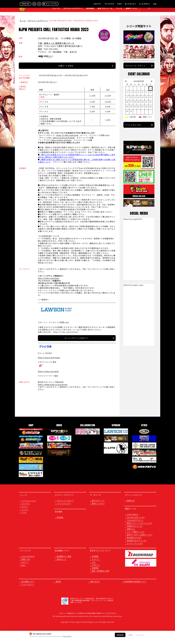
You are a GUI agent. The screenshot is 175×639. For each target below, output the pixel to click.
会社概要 (95, 556)
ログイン (25, 562)
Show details (140, 635)
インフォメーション (29, 501)
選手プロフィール (105, 11)
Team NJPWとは (28, 556)
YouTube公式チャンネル (136, 517)
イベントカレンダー (133, 125)
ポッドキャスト (130, 4)
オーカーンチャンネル (135, 543)
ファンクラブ (109, 4)
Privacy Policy (67, 636)
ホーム (23, 20)
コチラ (96, 173)
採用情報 (95, 568)
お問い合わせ (95, 581)
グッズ (24, 512)
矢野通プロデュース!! (135, 526)
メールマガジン (144, 4)
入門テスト (96, 565)
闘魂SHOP (131, 501)
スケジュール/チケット (73, 11)
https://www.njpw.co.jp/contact (53, 384)
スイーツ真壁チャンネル (136, 532)
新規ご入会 (26, 559)
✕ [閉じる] (172, 633)
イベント (25, 509)
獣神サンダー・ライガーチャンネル (140, 523)
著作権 (58, 581)
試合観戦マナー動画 (64, 556)
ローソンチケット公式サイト (77, 338)
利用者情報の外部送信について (135, 581)
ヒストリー (96, 559)
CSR (154, 4)
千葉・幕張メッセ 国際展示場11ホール (56, 43)
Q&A (23, 565)
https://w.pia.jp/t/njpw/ (64, 137)
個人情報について (28, 581)
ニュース (56, 11)
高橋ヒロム (131, 529)
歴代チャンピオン (98, 503)
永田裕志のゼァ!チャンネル (137, 541)
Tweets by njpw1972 (132, 219)
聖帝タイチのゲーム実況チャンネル (140, 535)
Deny (130, 635)
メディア (25, 506)
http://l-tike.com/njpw (48, 278)
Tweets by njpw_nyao (133, 285)
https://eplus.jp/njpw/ (61, 140)
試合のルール (61, 559)
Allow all (120, 635)
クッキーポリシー (28, 584)
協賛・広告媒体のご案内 (101, 571)
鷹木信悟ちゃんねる (134, 538)
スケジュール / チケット (135, 65)
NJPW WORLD (132, 514)
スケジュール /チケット (65, 501)
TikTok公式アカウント (135, 520)
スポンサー (97, 4)
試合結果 (90, 11)
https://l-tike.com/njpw (67, 135)
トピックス (26, 503)
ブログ (119, 4)
